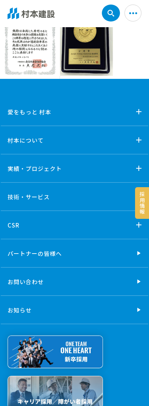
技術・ (29, 197)
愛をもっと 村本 (29, 112)
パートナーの (35, 253)
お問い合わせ (26, 282)
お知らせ (20, 310)
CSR (14, 225)
